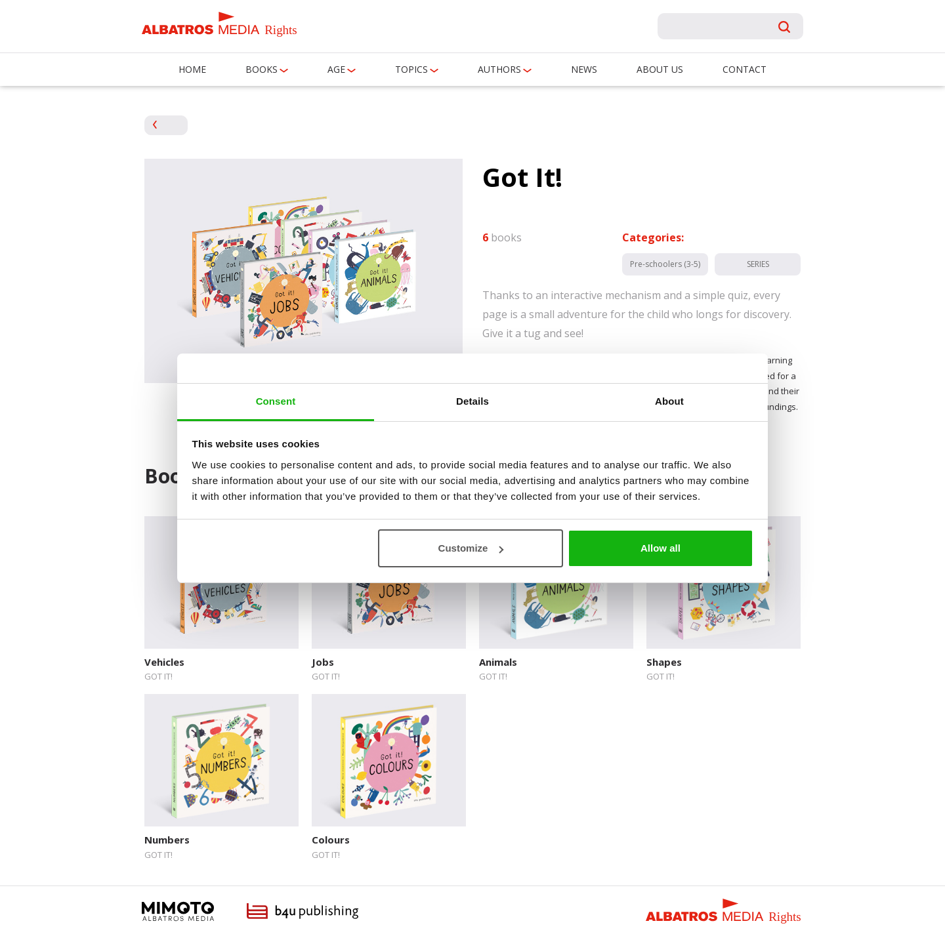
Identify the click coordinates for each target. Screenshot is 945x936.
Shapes (664, 661)
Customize (471, 548)
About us (660, 69)
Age (336, 69)
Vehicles (164, 661)
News (584, 69)
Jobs (323, 661)
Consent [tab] (276, 401)
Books (261, 69)
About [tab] (669, 401)
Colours (331, 839)
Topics (411, 69)
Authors (499, 69)
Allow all (660, 548)
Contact (744, 69)
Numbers (167, 839)
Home (192, 69)
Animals (498, 661)
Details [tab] (472, 401)
